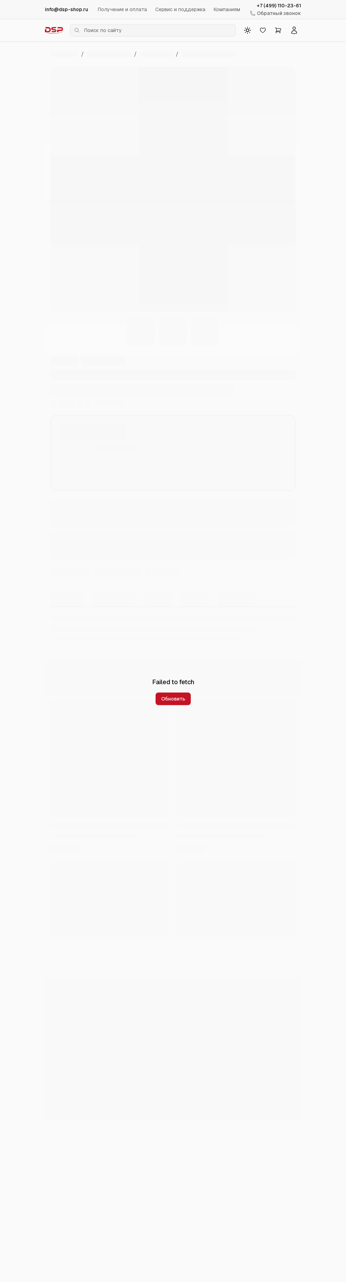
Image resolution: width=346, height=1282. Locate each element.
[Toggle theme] (247, 30)
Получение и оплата (122, 9)
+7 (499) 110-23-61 (279, 5)
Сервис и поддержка (180, 9)
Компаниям (227, 9)
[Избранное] (263, 30)
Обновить (173, 699)
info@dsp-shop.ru (66, 9)
